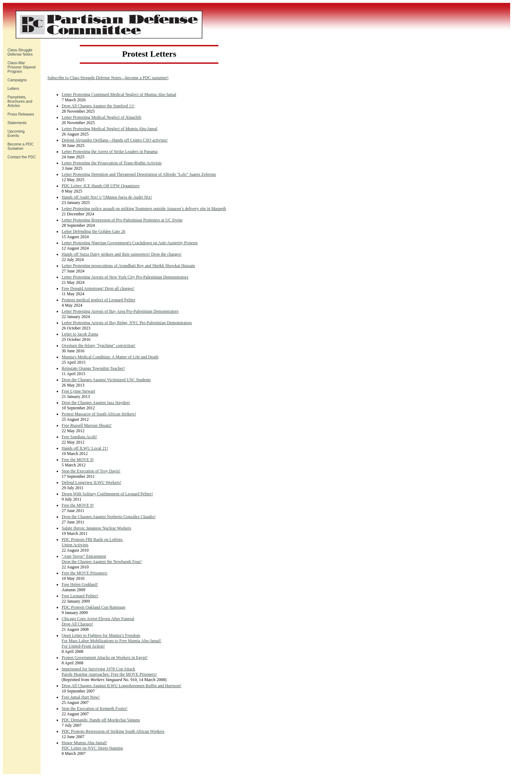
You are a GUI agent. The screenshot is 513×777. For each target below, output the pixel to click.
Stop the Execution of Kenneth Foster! (95, 708)
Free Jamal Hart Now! (81, 697)
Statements (17, 123)
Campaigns (17, 80)
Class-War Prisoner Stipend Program (21, 67)
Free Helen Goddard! (80, 584)
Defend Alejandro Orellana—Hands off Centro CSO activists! (115, 140)
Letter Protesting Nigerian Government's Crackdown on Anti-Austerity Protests (130, 242)
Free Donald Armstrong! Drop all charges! (98, 288)
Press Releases (20, 114)
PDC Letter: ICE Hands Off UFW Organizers (101, 185)
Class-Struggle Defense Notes (20, 52)
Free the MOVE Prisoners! (85, 573)
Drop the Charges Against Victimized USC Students (106, 379)
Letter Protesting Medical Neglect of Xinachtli (101, 117)
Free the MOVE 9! (78, 459)
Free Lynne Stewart (78, 391)
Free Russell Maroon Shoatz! (87, 425)
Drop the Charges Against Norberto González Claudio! (109, 516)
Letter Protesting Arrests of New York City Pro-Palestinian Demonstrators (125, 277)
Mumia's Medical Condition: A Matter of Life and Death (110, 356)
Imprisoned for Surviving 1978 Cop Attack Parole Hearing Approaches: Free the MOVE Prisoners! (109, 671)
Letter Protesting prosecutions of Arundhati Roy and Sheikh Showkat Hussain (128, 265)
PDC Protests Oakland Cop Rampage (93, 607)
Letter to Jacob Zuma (80, 334)
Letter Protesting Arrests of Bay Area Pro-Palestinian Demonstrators (120, 311)
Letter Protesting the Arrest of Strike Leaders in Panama (109, 151)
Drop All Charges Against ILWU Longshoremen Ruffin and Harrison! (121, 685)
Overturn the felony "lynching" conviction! (98, 345)
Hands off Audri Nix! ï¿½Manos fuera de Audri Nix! (107, 197)
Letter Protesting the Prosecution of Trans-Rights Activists (112, 162)
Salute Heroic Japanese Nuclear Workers (96, 528)
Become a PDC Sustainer (20, 146)
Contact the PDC (21, 157)
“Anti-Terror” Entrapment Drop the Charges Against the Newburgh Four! (102, 559)
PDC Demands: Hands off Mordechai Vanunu (101, 719)
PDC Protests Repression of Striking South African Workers (113, 731)
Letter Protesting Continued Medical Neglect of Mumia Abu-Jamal (119, 94)
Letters (13, 88)
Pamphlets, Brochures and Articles (19, 101)
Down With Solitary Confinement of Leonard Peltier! (107, 493)
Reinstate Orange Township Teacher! (93, 368)
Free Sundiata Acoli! (79, 436)
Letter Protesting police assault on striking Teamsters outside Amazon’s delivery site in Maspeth (144, 208)
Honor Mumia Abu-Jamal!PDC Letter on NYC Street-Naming (92, 745)
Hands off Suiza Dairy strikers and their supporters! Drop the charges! (122, 254)
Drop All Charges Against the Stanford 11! (98, 105)
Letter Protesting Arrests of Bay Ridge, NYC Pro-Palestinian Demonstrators (127, 322)
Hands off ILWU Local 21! (85, 448)
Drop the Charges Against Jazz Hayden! (96, 402)
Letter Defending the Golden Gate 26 (93, 231)
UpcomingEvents (16, 133)
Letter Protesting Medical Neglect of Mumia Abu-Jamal (109, 128)
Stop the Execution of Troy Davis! (91, 471)
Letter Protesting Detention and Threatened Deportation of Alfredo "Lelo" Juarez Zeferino (139, 174)
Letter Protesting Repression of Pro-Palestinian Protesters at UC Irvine (122, 220)
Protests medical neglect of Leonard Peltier (98, 299)
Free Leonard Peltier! (80, 595)
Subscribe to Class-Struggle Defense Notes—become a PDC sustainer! (108, 77)
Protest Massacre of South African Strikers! (99, 413)
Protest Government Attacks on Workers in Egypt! (104, 657)
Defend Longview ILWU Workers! (91, 482)
